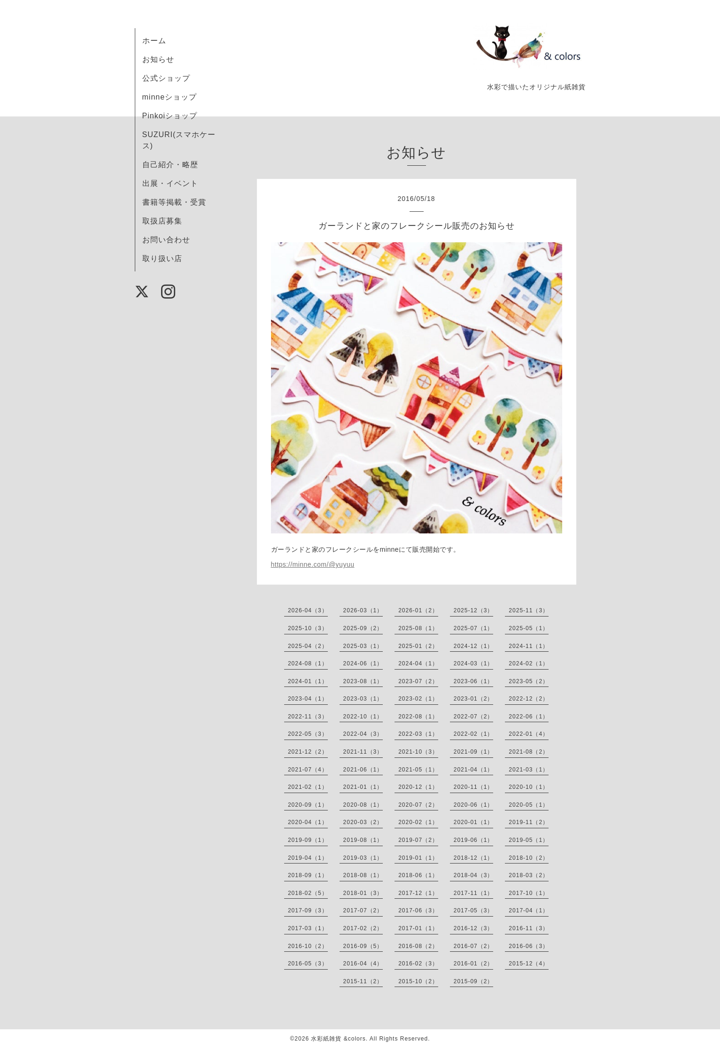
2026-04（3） (308, 610)
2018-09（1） (308, 875)
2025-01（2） (418, 646)
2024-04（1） (418, 663)
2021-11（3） (363, 751)
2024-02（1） (529, 663)
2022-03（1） (418, 734)
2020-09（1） (308, 805)
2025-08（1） (418, 628)
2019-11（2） (529, 822)
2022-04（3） (363, 734)
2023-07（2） (418, 681)
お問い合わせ (166, 240)
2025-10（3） (308, 628)
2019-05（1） (529, 840)
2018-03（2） (529, 875)
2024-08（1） (308, 663)
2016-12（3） (474, 928)
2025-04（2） (308, 646)
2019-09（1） (308, 840)
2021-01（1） (363, 787)
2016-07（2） (474, 946)
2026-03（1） (363, 610)
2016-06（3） (529, 946)
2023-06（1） (474, 681)
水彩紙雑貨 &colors (338, 1038)
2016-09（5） (363, 946)
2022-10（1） (363, 716)
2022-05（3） (308, 734)
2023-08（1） (363, 681)
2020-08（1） (363, 805)
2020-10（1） (529, 787)
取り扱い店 (162, 258)
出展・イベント (170, 183)
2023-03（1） (363, 698)
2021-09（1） (474, 751)
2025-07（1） (474, 628)
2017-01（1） (418, 928)
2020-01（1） (474, 822)
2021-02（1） (308, 787)
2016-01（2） (474, 963)
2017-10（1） (529, 893)
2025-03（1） (363, 646)
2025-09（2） (363, 628)
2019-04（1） (308, 858)
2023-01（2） (474, 698)
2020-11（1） (474, 787)
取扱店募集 (162, 221)
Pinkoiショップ (170, 116)
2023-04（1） (308, 698)
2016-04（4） (363, 963)
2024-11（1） (529, 646)
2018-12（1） (474, 858)
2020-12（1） (418, 787)
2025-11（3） (529, 610)
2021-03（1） (529, 769)
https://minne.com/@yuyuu (313, 564)
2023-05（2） (529, 681)
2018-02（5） (308, 893)
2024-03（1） (474, 663)
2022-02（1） (474, 734)
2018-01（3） (363, 893)
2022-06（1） (529, 716)
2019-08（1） (363, 840)
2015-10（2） (418, 981)
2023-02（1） (418, 698)
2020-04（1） (308, 822)
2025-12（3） (474, 610)
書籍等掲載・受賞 (174, 202)
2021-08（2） (529, 751)
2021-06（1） (363, 769)
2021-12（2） (308, 751)
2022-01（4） (529, 734)
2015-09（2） (474, 981)
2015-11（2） (363, 981)
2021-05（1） (418, 769)
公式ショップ (166, 78)
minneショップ (169, 97)
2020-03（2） (363, 822)
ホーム (154, 41)
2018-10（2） (529, 858)
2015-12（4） (529, 963)
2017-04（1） (529, 910)
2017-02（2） (363, 928)
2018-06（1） (418, 875)
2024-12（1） (474, 646)
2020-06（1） (474, 805)
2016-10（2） (308, 946)
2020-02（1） (418, 822)
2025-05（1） (529, 628)
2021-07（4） (308, 769)
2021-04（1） (474, 769)
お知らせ (158, 59)
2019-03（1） (363, 858)
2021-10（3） (418, 751)
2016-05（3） (308, 963)
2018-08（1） (363, 875)
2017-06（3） (418, 910)
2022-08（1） (418, 716)
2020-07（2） (418, 805)
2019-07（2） (418, 840)
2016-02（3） (418, 963)
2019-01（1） (418, 858)
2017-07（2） (363, 910)
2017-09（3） (308, 910)
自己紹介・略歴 (170, 165)
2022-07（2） (474, 716)
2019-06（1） (474, 840)
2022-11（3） (308, 716)
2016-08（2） (418, 946)
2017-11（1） (474, 893)
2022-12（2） (529, 698)
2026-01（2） (418, 610)
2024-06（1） (363, 663)
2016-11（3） (529, 928)
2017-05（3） (474, 910)
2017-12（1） (418, 893)
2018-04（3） (474, 875)
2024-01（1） (308, 681)
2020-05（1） (529, 805)
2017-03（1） (308, 928)
